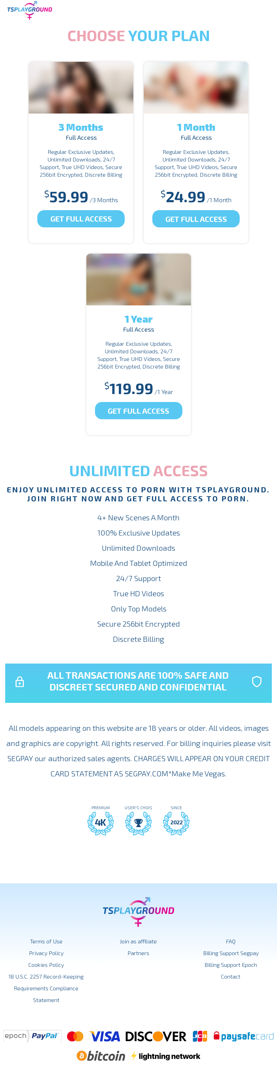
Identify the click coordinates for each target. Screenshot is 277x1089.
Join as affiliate (138, 941)
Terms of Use (46, 941)
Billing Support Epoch (230, 964)
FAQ (231, 941)
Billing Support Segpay (231, 953)
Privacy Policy (46, 953)
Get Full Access (81, 218)
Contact (230, 976)
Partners (138, 953)
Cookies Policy (46, 964)
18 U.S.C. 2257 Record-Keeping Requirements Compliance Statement (46, 988)
